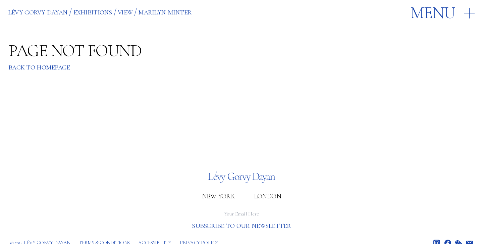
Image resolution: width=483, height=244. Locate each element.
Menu (433, 12)
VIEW (125, 12)
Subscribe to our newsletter (241, 226)
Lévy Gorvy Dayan (37, 12)
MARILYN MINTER (165, 12)
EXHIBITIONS (92, 12)
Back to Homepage (39, 67)
